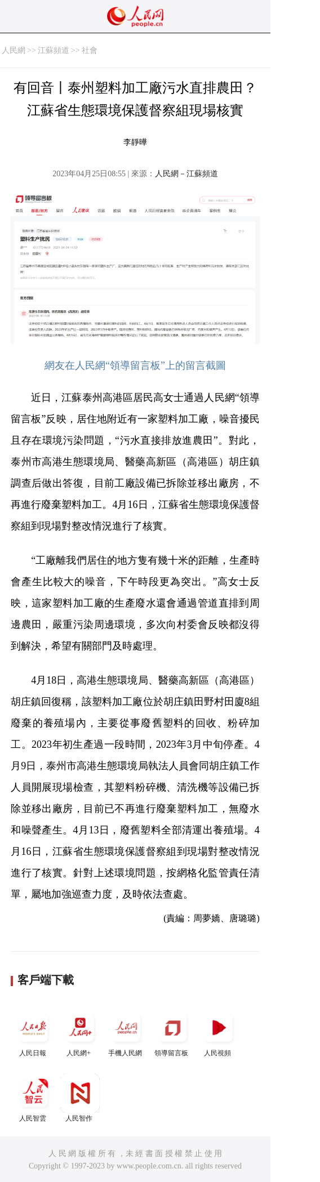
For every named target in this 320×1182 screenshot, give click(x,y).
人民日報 (34, 1032)
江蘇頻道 (53, 50)
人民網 (13, 50)
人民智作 (80, 1097)
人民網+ (80, 1032)
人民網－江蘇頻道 (186, 174)
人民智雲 (34, 1097)
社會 (89, 50)
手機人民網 (126, 1032)
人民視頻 (218, 1032)
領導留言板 (172, 1032)
